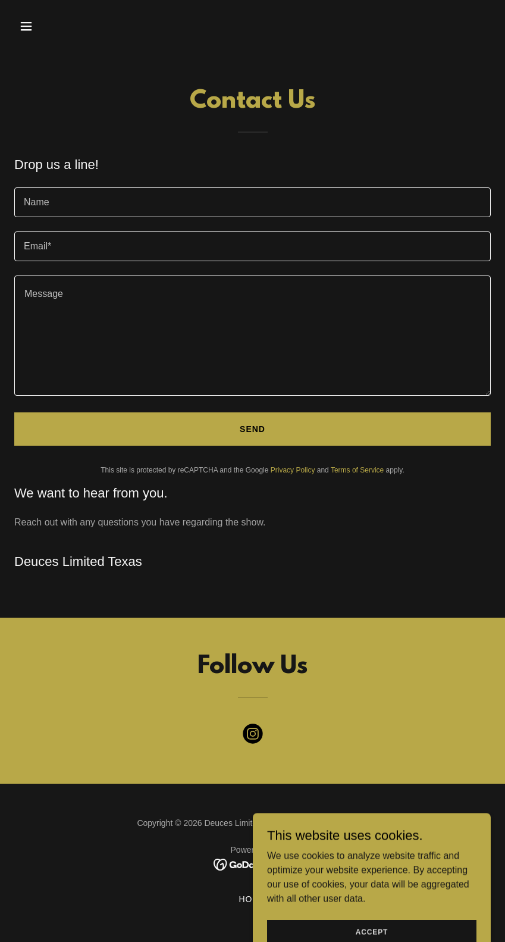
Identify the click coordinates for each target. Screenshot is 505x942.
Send (252, 429)
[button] (50, 26)
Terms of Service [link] (357, 470)
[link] (252, 736)
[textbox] (252, 202)
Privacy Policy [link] (293, 470)
